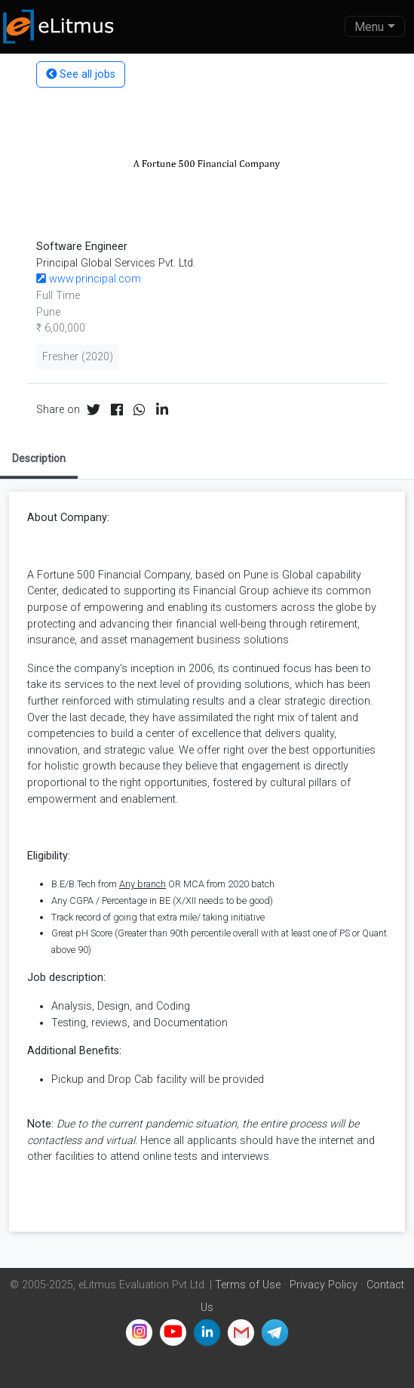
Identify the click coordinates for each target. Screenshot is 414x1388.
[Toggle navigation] (375, 26)
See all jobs (80, 74)
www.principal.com (88, 279)
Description (39, 458)
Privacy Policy (323, 1285)
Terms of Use (248, 1285)
